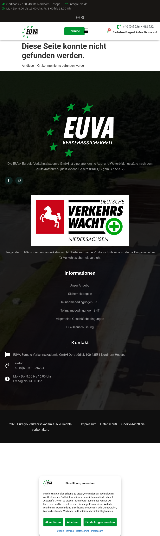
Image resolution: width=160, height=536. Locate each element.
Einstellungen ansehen (100, 522)
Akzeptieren (53, 522)
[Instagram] (78, 17)
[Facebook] (83, 17)
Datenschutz (82, 531)
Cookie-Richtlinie (65, 531)
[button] (86, 31)
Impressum (97, 531)
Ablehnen (73, 522)
